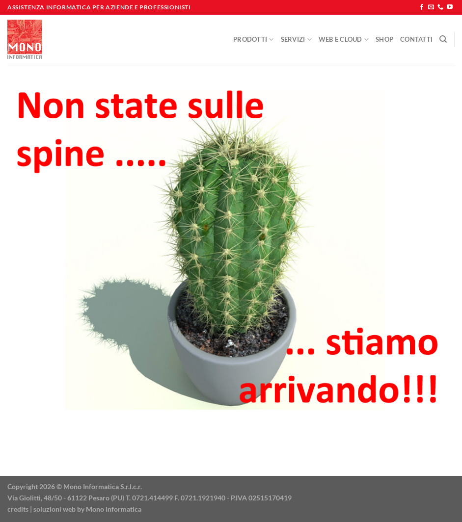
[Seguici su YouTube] (450, 7)
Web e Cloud (344, 39)
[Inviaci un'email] (431, 7)
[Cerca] (443, 39)
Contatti (416, 39)
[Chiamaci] (440, 7)
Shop (384, 39)
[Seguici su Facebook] (422, 7)
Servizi (296, 39)
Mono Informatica (113, 509)
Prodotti (253, 39)
